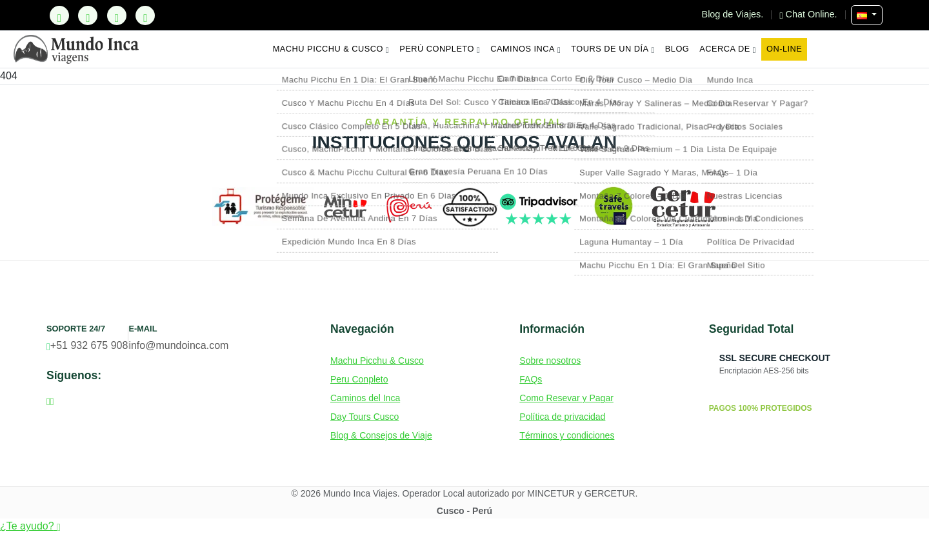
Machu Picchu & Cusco (331, 49)
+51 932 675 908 (87, 345)
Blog (677, 49)
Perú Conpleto (439, 49)
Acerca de (727, 49)
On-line (784, 49)
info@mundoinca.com (178, 345)
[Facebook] (87, 15)
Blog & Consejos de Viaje (381, 435)
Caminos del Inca (365, 398)
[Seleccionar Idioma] (867, 15)
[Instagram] (116, 15)
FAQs (530, 379)
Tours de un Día (613, 49)
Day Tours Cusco (364, 416)
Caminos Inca (525, 49)
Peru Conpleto (359, 379)
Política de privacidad (562, 416)
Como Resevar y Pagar (566, 398)
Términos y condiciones (566, 435)
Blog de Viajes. (734, 14)
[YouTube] (145, 15)
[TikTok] (59, 15)
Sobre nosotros (550, 360)
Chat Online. (809, 14)
